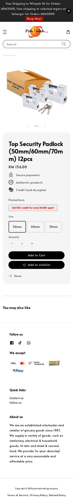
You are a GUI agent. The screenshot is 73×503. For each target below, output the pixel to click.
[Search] (64, 44)
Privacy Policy (38, 495)
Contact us (17, 398)
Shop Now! (34, 18)
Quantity (14, 237)
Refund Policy (57, 495)
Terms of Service (17, 495)
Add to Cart (36, 255)
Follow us (15, 402)
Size (11, 216)
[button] (5, 32)
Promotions (17, 200)
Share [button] (15, 276)
